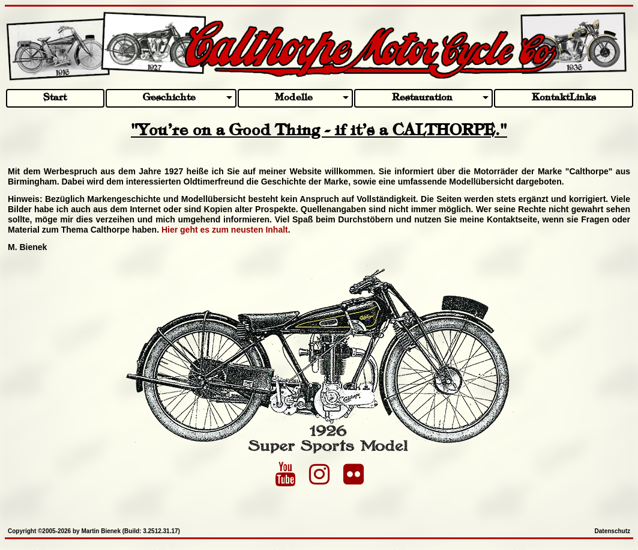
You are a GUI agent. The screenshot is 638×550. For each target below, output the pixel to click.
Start (55, 98)
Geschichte (169, 98)
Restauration (422, 98)
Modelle (294, 98)
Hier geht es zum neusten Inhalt (224, 229)
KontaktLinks (564, 98)
